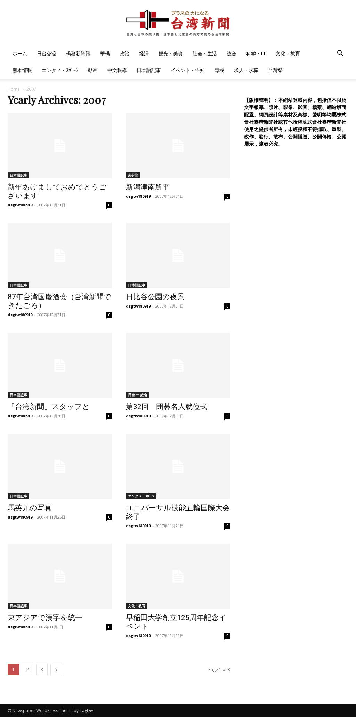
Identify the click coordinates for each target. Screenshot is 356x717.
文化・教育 (288, 53)
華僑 (105, 53)
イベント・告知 (188, 70)
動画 (93, 70)
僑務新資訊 (78, 53)
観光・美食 (171, 53)
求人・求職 (246, 70)
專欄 (219, 70)
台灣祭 (275, 70)
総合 (231, 53)
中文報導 (117, 70)
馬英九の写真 (30, 508)
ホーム (20, 53)
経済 (144, 53)
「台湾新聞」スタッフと (49, 406)
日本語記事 (149, 70)
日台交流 (46, 53)
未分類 (133, 175)
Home (14, 89)
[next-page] (56, 669)
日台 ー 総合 (137, 394)
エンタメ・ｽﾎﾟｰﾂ (60, 70)
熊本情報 (22, 70)
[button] (340, 54)
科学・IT (256, 53)
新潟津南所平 (148, 187)
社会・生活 (205, 53)
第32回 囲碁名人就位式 (166, 406)
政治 (124, 53)
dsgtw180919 (20, 204)
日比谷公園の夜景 (155, 297)
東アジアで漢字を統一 (45, 617)
